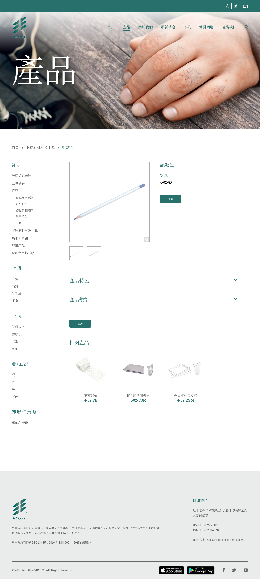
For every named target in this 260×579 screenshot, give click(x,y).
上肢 (19, 223)
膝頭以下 (18, 334)
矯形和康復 (20, 238)
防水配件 (21, 204)
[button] (76, 253)
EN (245, 6)
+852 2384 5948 (210, 530)
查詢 (170, 199)
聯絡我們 (229, 27)
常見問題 (206, 27)
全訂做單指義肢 (23, 253)
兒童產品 (18, 245)
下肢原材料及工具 (40, 147)
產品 (126, 27)
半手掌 (17, 293)
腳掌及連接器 (24, 198)
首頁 (111, 27)
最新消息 (168, 27)
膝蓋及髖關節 (24, 210)
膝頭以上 (18, 327)
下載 (187, 27)
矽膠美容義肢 (21, 176)
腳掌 (15, 341)
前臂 (15, 286)
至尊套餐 (18, 183)
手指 (15, 301)
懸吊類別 (21, 216)
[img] (19, 27)
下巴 (15, 397)
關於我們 (145, 27)
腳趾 (15, 349)
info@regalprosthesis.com (225, 540)
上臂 (15, 279)
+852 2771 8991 (210, 525)
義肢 (15, 190)
